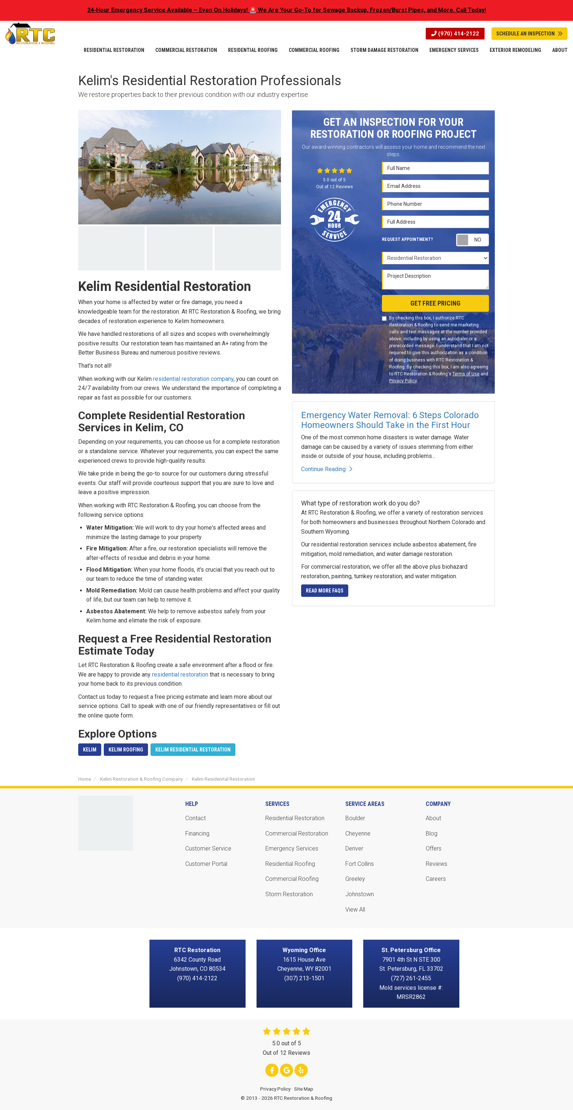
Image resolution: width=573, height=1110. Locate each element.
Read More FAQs (325, 591)
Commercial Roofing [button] (314, 50)
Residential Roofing (290, 863)
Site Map (303, 1089)
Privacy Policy (403, 380)
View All (355, 909)
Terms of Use (465, 373)
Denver (354, 848)
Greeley (355, 878)
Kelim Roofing (126, 750)
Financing (197, 833)
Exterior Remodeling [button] (515, 50)
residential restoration (180, 674)
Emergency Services (291, 848)
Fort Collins (359, 863)
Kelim (89, 750)
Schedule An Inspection (529, 34)
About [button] (560, 50)
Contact (195, 818)
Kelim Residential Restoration (193, 750)
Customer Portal (206, 863)
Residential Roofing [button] (253, 50)
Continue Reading (326, 469)
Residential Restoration (295, 818)
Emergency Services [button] (454, 50)
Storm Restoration (289, 894)
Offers (433, 848)
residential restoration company (193, 378)
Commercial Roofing (292, 878)
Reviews (436, 863)
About (433, 818)
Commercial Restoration (296, 833)
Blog (431, 833)
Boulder (355, 818)
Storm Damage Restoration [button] (384, 50)
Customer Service (208, 848)
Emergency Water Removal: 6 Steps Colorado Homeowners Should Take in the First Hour (390, 420)
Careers (436, 878)
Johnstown (359, 894)
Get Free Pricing (435, 303)
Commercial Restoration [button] (186, 50)
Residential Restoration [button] (114, 50)
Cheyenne (358, 833)
